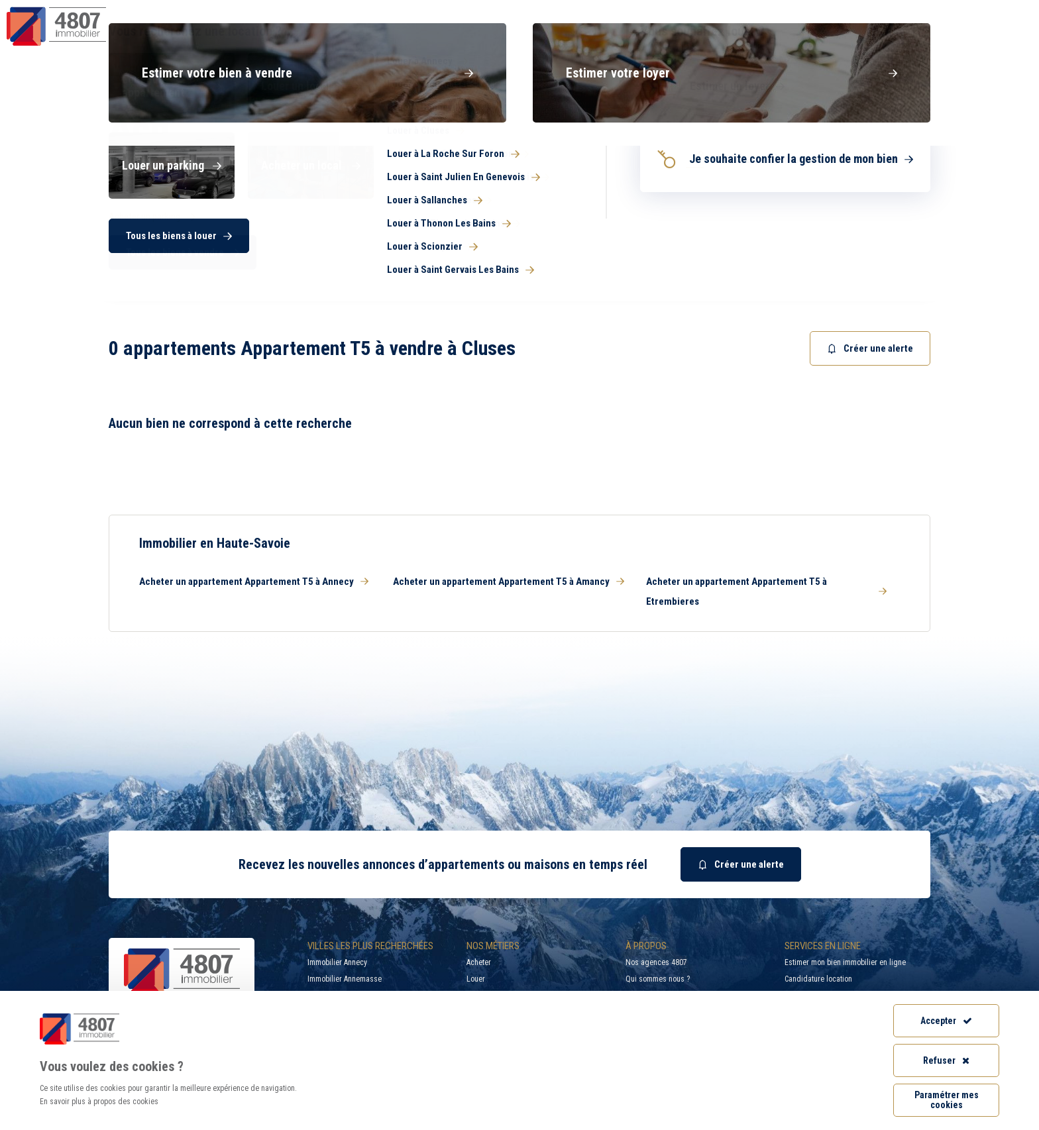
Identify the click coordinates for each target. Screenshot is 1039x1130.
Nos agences (971, 36)
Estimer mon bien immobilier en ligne (845, 962)
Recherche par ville (774, 10)
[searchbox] (559, 265)
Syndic (619, 36)
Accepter (946, 1020)
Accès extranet (991, 10)
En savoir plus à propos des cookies (99, 1101)
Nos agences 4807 (656, 962)
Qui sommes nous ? (658, 979)
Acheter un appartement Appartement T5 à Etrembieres (766, 591)
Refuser (946, 1060)
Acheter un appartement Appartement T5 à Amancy (508, 582)
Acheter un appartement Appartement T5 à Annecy (253, 582)
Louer (475, 979)
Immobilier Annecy (337, 962)
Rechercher (877, 265)
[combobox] (595, 265)
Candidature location (818, 979)
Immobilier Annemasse (344, 979)
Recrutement (892, 10)
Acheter (478, 962)
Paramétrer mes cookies (946, 1100)
